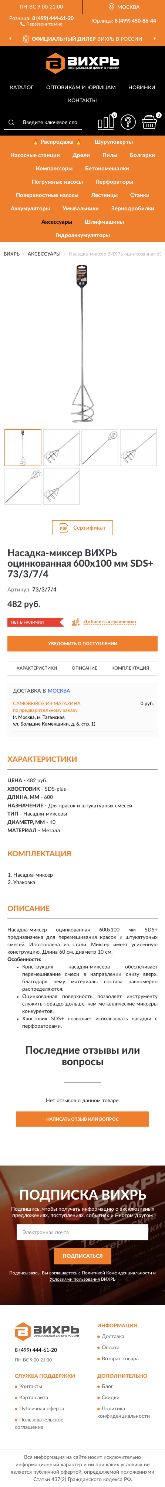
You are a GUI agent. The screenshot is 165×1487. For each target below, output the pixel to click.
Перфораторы (114, 182)
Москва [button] (59, 691)
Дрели (81, 155)
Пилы (109, 155)
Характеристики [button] (37, 668)
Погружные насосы (57, 182)
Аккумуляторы (30, 208)
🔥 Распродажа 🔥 (57, 142)
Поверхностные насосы (47, 195)
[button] (41, 23)
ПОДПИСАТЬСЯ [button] (83, 1256)
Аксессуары (56, 222)
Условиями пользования (75, 1279)
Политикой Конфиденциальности (117, 1273)
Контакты (82, 100)
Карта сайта (33, 1398)
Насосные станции (35, 155)
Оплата (110, 1347)
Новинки (141, 87)
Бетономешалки (107, 168)
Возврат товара (120, 1358)
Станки (139, 195)
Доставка (113, 1336)
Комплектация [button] (130, 668)
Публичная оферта (41, 1409)
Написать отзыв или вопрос (82, 1119)
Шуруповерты (114, 142)
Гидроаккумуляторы (82, 235)
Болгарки (142, 155)
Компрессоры (54, 168)
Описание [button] (84, 668)
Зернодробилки (132, 208)
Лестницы (104, 195)
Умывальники (81, 208)
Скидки (110, 1398)
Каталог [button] (22, 87)
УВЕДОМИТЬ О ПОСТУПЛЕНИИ (82, 643)
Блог (107, 1387)
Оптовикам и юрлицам (81, 87)
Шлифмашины (104, 222)
